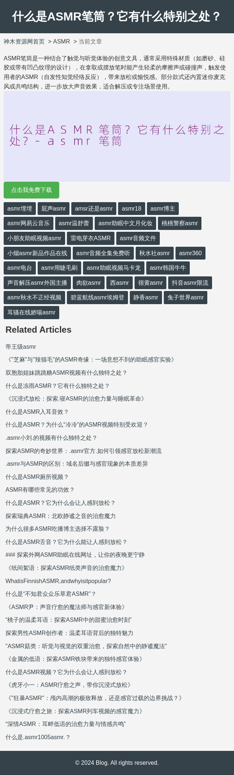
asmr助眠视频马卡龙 (114, 268)
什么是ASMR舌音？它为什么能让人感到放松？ (66, 542)
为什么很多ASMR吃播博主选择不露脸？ (57, 529)
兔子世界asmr (185, 297)
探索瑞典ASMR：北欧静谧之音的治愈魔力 (60, 516)
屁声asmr (53, 208)
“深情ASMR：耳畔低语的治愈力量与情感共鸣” (65, 724)
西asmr (119, 283)
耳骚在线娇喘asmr (31, 312)
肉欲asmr (88, 283)
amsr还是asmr (94, 208)
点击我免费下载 (31, 190)
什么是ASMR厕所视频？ (37, 477)
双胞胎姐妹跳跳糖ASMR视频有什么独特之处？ (66, 373)
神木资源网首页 (24, 41)
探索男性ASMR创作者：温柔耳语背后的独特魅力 (69, 633)
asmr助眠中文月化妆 (125, 223)
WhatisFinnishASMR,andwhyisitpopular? (58, 581)
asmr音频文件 (138, 238)
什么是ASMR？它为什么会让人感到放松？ (60, 503)
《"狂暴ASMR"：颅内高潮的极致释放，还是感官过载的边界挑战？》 (95, 698)
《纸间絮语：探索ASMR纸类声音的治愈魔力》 (66, 568)
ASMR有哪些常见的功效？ (40, 490)
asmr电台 (19, 268)
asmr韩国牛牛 (168, 268)
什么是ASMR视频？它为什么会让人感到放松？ (66, 672)
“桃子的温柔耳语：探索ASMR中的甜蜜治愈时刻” (68, 620)
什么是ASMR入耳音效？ (37, 412)
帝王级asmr (20, 347)
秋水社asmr (154, 253)
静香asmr (145, 297)
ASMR (61, 41)
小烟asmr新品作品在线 (37, 253)
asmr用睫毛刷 (59, 268)
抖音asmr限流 (190, 283)
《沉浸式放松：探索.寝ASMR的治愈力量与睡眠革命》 (76, 399)
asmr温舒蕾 (74, 223)
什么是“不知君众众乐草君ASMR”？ (51, 594)
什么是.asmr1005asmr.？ (38, 737)
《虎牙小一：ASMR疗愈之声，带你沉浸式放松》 (69, 685)
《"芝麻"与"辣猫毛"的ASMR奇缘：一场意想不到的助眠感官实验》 (91, 359)
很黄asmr (150, 283)
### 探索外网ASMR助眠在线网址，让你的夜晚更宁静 (75, 555)
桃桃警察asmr (180, 223)
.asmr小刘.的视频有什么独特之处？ (51, 438)
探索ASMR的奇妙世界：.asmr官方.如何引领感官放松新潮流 (83, 451)
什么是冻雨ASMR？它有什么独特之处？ (57, 386)
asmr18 (131, 208)
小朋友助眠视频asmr (34, 238)
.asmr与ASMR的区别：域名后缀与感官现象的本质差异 (76, 464)
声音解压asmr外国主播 (37, 283)
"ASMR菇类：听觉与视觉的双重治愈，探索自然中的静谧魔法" (86, 646)
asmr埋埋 (19, 208)
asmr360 (190, 253)
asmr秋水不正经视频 (34, 297)
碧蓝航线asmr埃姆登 (98, 297)
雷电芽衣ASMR (91, 238)
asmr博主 (163, 208)
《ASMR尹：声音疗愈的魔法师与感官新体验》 (66, 607)
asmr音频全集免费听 (103, 253)
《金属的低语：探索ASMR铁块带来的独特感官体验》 (75, 659)
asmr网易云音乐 (28, 223)
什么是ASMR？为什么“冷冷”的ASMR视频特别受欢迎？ (76, 424)
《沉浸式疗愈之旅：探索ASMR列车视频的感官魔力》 (75, 711)
